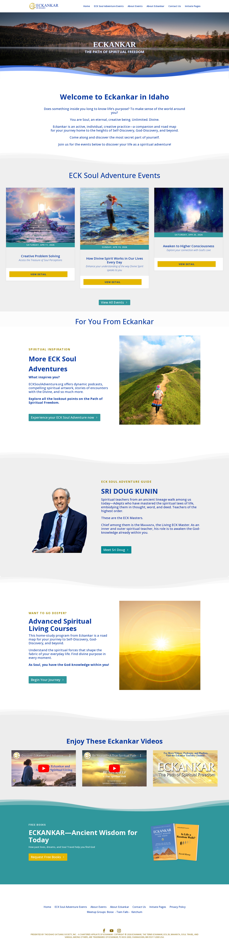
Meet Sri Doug (114, 550)
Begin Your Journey (45, 680)
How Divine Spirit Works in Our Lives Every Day (114, 264)
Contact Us (174, 6)
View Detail (38, 274)
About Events (135, 6)
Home (86, 6)
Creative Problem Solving (40, 258)
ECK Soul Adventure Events (109, 6)
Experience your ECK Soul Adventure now (62, 417)
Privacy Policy (178, 906)
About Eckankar (155, 6)
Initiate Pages (192, 6)
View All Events (112, 302)
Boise (110, 912)
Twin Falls (122, 912)
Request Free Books (46, 857)
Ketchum (136, 912)
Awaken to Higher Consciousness (188, 248)
